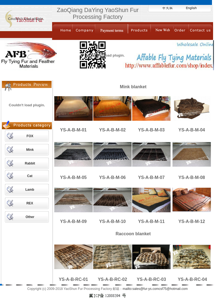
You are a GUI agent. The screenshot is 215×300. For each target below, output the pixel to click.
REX (29, 203)
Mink (29, 150)
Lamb (30, 190)
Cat (29, 176)
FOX (30, 136)
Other (30, 217)
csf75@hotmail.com (173, 289)
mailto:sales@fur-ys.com (141, 289)
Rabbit (30, 163)
